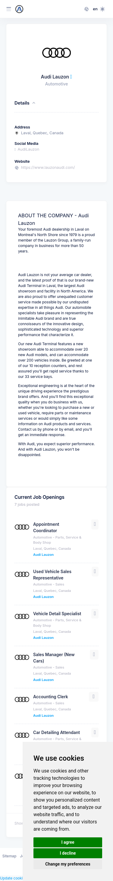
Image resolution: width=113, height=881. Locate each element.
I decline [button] (68, 853)
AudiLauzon (26, 149)
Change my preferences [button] (67, 864)
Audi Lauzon (43, 554)
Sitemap (9, 856)
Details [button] (25, 103)
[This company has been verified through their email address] (71, 77)
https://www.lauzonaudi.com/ (48, 167)
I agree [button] (67, 842)
